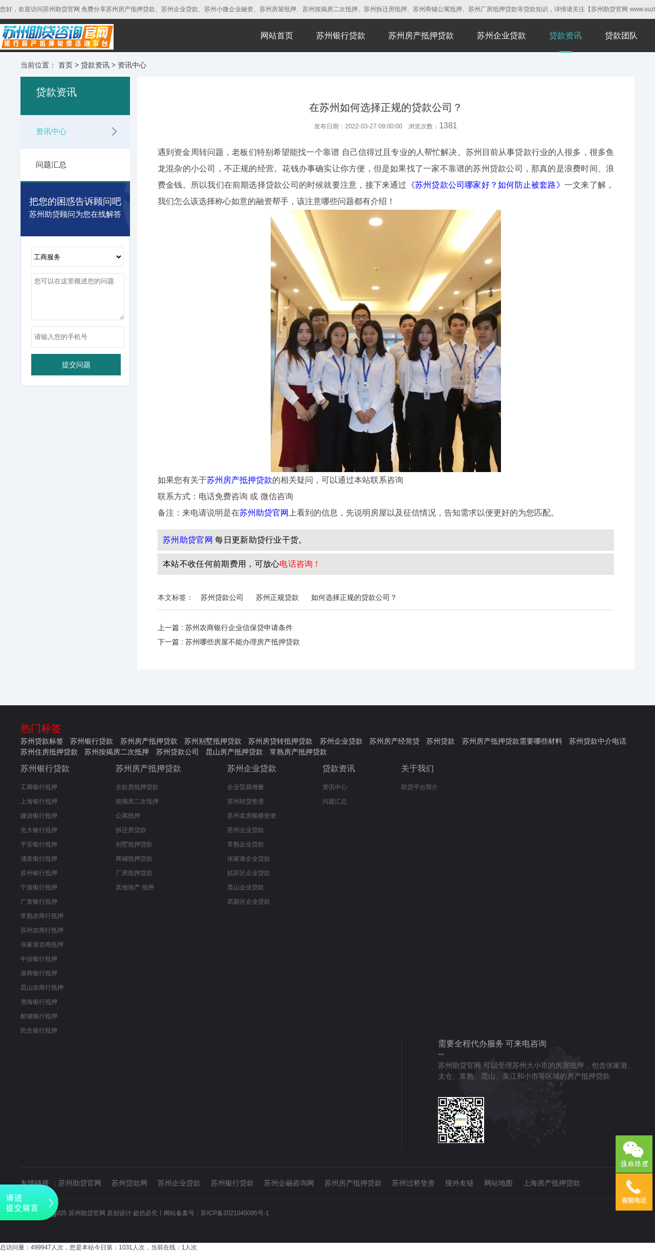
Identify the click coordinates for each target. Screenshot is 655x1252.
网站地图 (498, 1183)
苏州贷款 (440, 741)
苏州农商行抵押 (41, 930)
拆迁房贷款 (131, 830)
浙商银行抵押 (38, 973)
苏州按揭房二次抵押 (116, 752)
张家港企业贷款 (248, 858)
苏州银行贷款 (340, 35)
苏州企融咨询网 (289, 1183)
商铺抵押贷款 (134, 858)
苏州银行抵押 (38, 873)
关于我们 (417, 768)
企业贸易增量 (245, 787)
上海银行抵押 (38, 801)
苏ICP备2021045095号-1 (235, 1213)
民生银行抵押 (38, 1030)
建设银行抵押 (38, 815)
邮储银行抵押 (38, 1016)
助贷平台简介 (419, 787)
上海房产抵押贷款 (551, 1183)
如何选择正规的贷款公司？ (354, 597)
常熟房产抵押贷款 (298, 752)
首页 (65, 65)
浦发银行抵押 (38, 858)
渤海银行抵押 (38, 1001)
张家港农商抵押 (41, 944)
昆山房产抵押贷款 (234, 752)
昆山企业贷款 (245, 887)
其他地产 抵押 (135, 887)
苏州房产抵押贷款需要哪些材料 (512, 741)
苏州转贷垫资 (245, 801)
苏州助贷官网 (79, 1183)
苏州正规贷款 (277, 597)
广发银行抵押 (38, 901)
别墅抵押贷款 (134, 844)
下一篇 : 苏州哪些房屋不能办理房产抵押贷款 (229, 642)
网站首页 (276, 35)
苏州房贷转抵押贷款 (280, 741)
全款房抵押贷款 (137, 787)
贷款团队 (621, 35)
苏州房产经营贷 (394, 741)
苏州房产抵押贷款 (421, 35)
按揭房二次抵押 (137, 801)
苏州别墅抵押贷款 (213, 741)
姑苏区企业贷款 (248, 873)
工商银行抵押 (38, 787)
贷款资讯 (565, 35)
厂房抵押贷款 (134, 873)
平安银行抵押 (38, 844)
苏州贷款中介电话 (597, 741)
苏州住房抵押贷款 (49, 752)
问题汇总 (51, 164)
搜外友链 (459, 1183)
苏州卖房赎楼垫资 (251, 815)
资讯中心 (132, 65)
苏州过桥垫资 (413, 1183)
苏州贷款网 (129, 1183)
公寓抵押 (128, 815)
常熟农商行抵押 (41, 916)
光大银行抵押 (38, 830)
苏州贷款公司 (222, 597)
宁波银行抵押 (38, 887)
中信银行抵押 (38, 959)
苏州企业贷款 (501, 35)
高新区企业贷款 (248, 901)
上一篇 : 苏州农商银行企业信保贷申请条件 (225, 627)
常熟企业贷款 (245, 844)
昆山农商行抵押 (41, 987)
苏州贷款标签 (41, 741)
